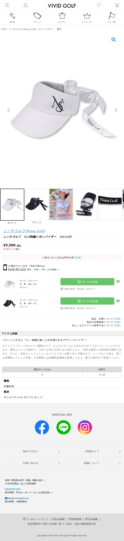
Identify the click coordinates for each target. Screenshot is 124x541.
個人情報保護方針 (85, 523)
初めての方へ (31, 451)
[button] (116, 110)
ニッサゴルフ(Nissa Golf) (24, 231)
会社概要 (58, 519)
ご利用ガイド (91, 451)
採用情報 (75, 519)
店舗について (91, 463)
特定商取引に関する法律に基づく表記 (50, 523)
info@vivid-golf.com (16, 498)
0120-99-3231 (17, 269)
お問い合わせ (31, 463)
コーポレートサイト (36, 519)
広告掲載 (91, 519)
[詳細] (78, 257)
